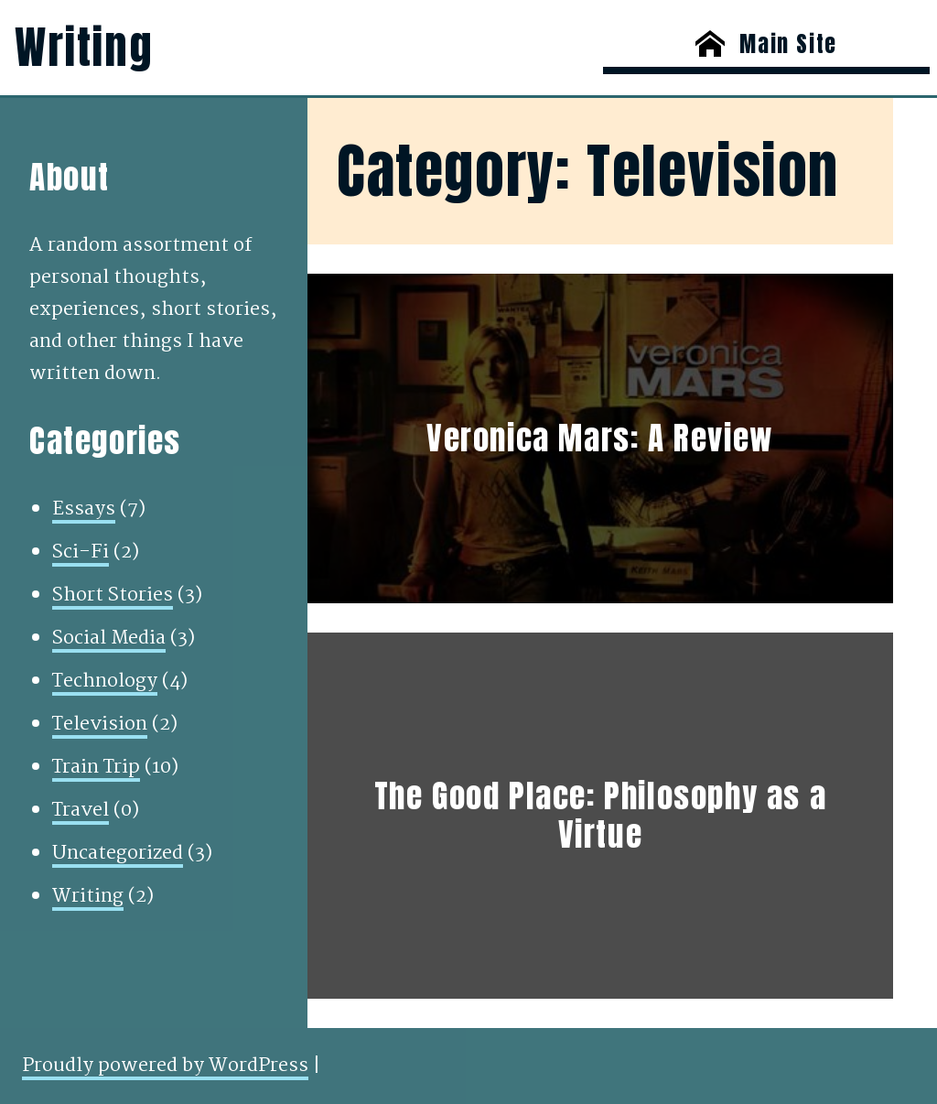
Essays (83, 509)
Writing (84, 48)
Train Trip (96, 767)
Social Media (109, 638)
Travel (80, 810)
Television (99, 724)
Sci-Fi (80, 552)
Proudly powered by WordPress (165, 1065)
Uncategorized (117, 853)
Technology (104, 681)
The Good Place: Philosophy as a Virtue (600, 816)
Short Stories (112, 595)
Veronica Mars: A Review (600, 438)
